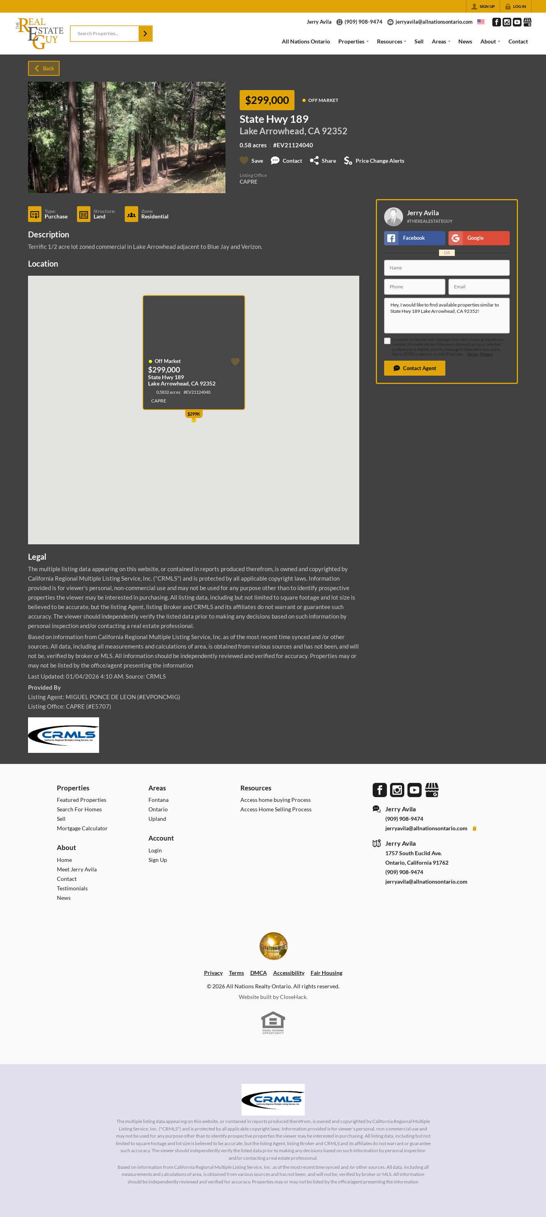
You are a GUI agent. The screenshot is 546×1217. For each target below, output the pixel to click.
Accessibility (288, 972)
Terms (472, 354)
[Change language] (481, 22)
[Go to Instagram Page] (507, 22)
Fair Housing (326, 972)
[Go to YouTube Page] (517, 22)
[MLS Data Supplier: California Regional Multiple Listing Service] (273, 1099)
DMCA (258, 972)
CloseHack (293, 996)
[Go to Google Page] (527, 22)
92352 (334, 131)
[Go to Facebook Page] (496, 22)
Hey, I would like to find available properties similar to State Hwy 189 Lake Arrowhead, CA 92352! (447, 315)
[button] (145, 33)
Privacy (486, 354)
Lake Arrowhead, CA (280, 131)
